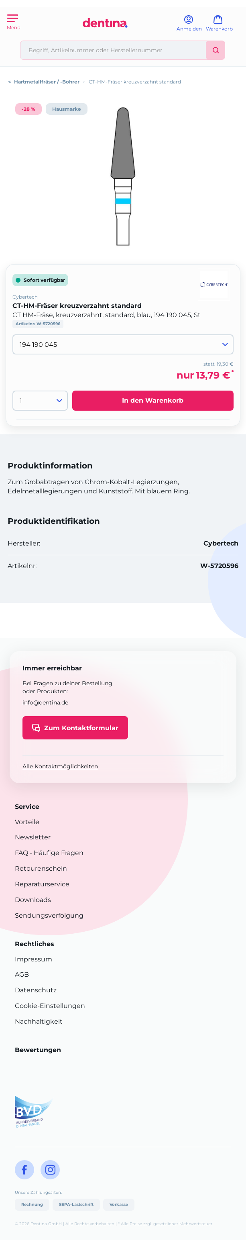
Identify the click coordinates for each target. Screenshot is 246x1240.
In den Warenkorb (152, 400)
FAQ (21, 853)
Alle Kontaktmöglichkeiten (60, 766)
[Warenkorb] (223, 26)
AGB (22, 974)
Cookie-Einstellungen (50, 1006)
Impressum (33, 959)
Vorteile (27, 822)
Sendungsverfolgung (49, 915)
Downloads (33, 900)
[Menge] (40, 401)
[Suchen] (215, 50)
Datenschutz (36, 990)
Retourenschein (41, 868)
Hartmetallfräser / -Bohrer (46, 82)
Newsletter (33, 837)
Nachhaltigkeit (39, 1021)
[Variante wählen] (123, 344)
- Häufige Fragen (55, 853)
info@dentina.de (45, 702)
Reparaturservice (42, 884)
